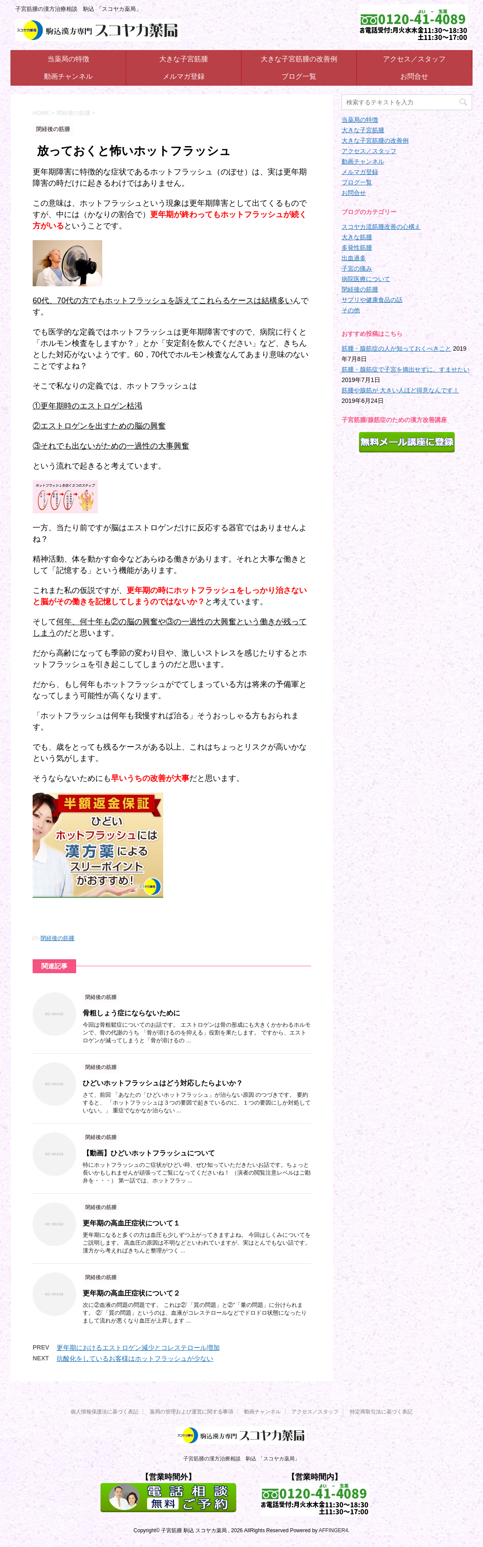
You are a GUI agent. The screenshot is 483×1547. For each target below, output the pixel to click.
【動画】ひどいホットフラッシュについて (149, 1153)
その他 (351, 310)
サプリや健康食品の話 (372, 299)
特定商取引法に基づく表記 (381, 1412)
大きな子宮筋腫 (183, 59)
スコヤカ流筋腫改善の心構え (381, 226)
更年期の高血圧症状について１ (131, 1223)
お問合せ (414, 76)
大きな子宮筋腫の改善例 (299, 59)
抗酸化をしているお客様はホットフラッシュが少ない (135, 1358)
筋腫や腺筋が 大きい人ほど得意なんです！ (400, 390)
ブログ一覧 (299, 76)
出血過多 (354, 257)
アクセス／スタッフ (414, 59)
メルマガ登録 (184, 76)
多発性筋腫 (357, 247)
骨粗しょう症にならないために (131, 1013)
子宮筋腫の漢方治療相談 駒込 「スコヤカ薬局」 (241, 1459)
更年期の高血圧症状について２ (131, 1293)
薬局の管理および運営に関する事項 (191, 1412)
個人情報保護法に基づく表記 (104, 1412)
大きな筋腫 (357, 237)
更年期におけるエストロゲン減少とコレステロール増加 (138, 1347)
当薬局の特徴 (68, 59)
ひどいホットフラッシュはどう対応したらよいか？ (163, 1083)
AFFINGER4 (333, 1530)
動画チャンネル (68, 76)
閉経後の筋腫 (57, 938)
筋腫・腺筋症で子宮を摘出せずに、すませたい (406, 369)
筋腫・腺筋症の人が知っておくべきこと (396, 348)
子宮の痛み (357, 268)
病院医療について (366, 278)
